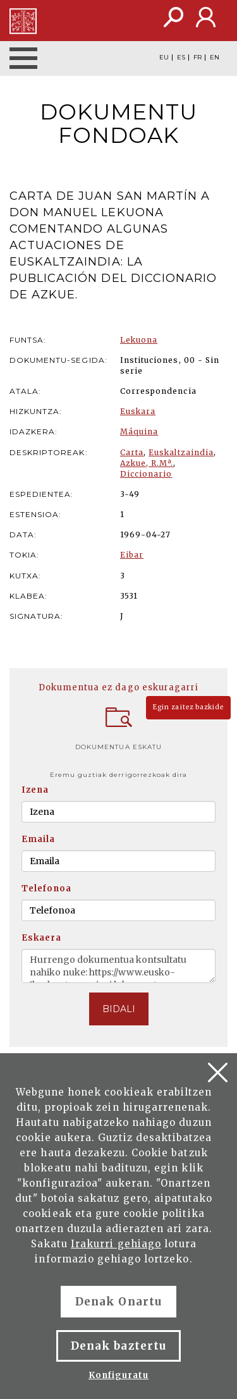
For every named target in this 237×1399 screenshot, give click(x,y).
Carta (131, 452)
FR (197, 57)
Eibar (131, 554)
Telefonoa (46, 888)
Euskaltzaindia (181, 452)
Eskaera (41, 937)
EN (214, 57)
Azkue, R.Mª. (146, 463)
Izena (35, 790)
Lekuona (138, 340)
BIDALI (118, 1009)
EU (164, 57)
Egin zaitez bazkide (188, 707)
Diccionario (146, 474)
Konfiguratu (118, 1375)
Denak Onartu (118, 1302)
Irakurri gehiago (116, 1244)
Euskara (137, 411)
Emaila (38, 839)
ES (181, 57)
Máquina (139, 431)
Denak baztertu (118, 1346)
